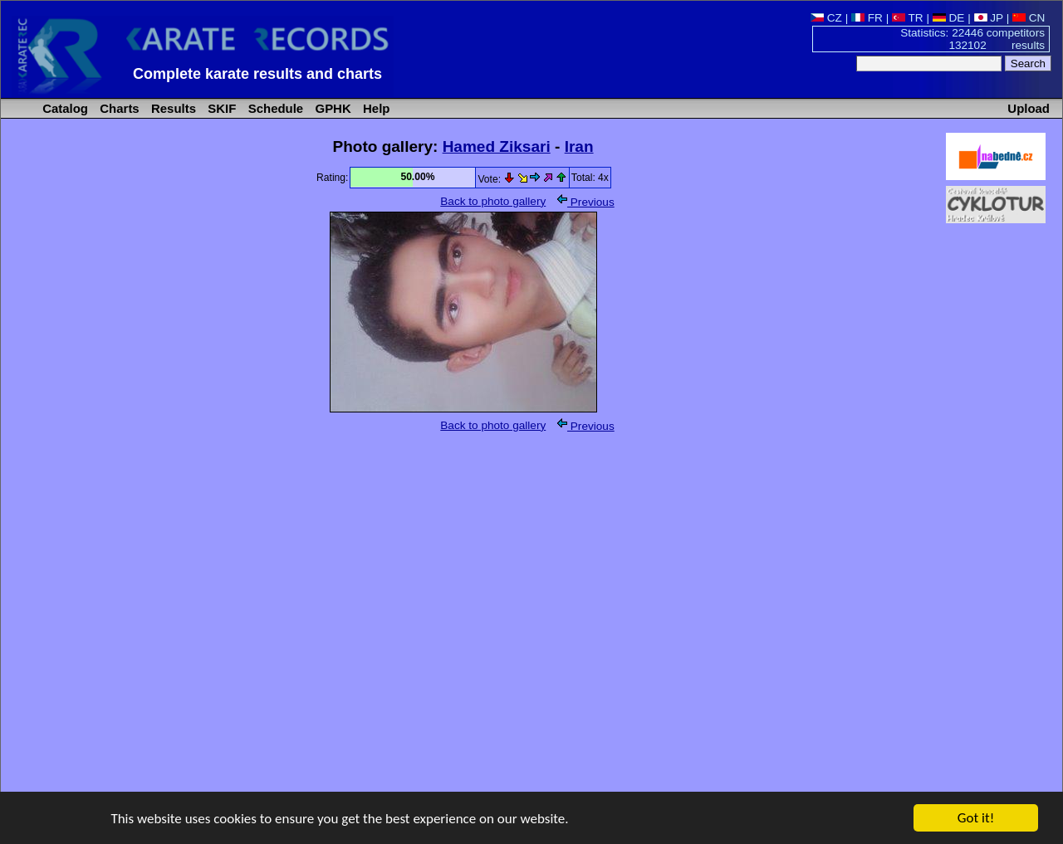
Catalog (63, 108)
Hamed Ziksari (497, 146)
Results (172, 108)
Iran (579, 146)
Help (375, 108)
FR (867, 18)
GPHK (330, 108)
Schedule (274, 108)
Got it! (976, 821)
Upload (1028, 108)
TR (907, 18)
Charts (118, 108)
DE (949, 18)
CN (1028, 18)
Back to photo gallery (493, 201)
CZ (826, 18)
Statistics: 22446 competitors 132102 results (972, 39)
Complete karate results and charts (257, 74)
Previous (586, 202)
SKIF (220, 108)
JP (988, 18)
